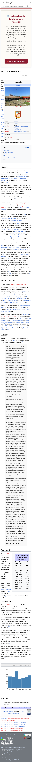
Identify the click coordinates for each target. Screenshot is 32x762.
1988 (13, 340)
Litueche (10, 258)
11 (25, 559)
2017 (16, 630)
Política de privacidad (6, 758)
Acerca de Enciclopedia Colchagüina (11, 760)
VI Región (17, 247)
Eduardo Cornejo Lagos (22, 322)
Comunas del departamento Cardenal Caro (13, 726)
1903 (14, 202)
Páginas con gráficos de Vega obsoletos (18, 718)
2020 (8, 591)
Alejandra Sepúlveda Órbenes (9, 327)
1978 (3, 254)
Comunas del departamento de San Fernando (13, 722)
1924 (24, 214)
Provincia (8, 129)
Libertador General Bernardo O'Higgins (21, 127)
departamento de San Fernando (9, 178)
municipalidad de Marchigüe (18, 106)
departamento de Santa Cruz (10, 229)
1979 (29, 247)
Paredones (11, 713)
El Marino (10, 753)
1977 (9, 271)
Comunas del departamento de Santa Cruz (13, 724)
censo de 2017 (6, 605)
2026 (22, 318)
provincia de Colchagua (7, 247)
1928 (2, 137)
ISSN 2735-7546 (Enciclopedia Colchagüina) (13, 747)
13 (13, 614)
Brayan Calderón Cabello (10, 300)
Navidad (22, 711)
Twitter (18, 734)
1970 (10, 273)
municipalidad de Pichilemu (21, 204)
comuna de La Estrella (20, 231)
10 (22, 341)
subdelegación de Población (8, 218)
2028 (25, 291)
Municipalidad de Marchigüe (18, 284)
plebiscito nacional (6, 589)
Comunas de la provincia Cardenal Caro (12, 730)
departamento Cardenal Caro (18, 237)
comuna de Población (16, 220)
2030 (10, 326)
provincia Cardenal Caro (2, 103)
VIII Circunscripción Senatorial (9, 316)
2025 (18, 307)
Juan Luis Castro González (19, 326)
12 (6, 596)
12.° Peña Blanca (22, 176)
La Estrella (5, 711)
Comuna (18, 85)
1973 (19, 235)
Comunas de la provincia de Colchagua (12, 728)
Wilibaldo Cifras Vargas (15, 302)
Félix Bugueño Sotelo (17, 320)
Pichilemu (16, 713)
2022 (19, 318)
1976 (2, 245)
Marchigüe (16, 121)
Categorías (4, 718)
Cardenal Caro (17, 129)
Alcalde (7, 131)
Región (7, 126)
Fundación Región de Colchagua (14, 749)
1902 (2, 133)
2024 (11, 137)
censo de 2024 (6, 554)
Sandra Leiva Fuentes (21, 298)
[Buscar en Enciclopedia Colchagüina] (16, 6)
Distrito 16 (26, 314)
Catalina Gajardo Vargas (13, 296)
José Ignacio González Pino (14, 309)
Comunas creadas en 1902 (8, 720)
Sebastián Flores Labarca (20, 131)
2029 (22, 307)
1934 (13, 233)
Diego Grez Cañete (11, 734)
